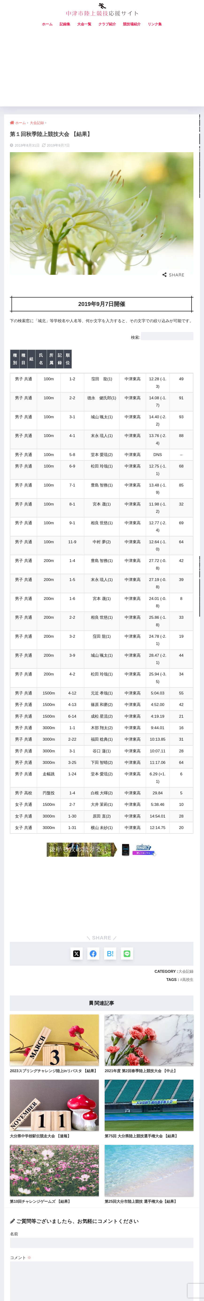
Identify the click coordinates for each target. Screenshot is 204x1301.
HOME (102, 1277)
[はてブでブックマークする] (110, 821)
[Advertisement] (102, 71)
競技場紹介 (132, 24)
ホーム (47, 24)
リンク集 (155, 24)
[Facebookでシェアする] (92, 821)
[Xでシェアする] (75, 821)
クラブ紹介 (107, 24)
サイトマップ (95, 1287)
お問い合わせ (71, 1287)
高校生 (187, 848)
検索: (135, 337)
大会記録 (185, 840)
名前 (14, 1102)
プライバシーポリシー (127, 1287)
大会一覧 (84, 24)
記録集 (65, 24)
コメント (20, 1126)
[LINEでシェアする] (128, 821)
